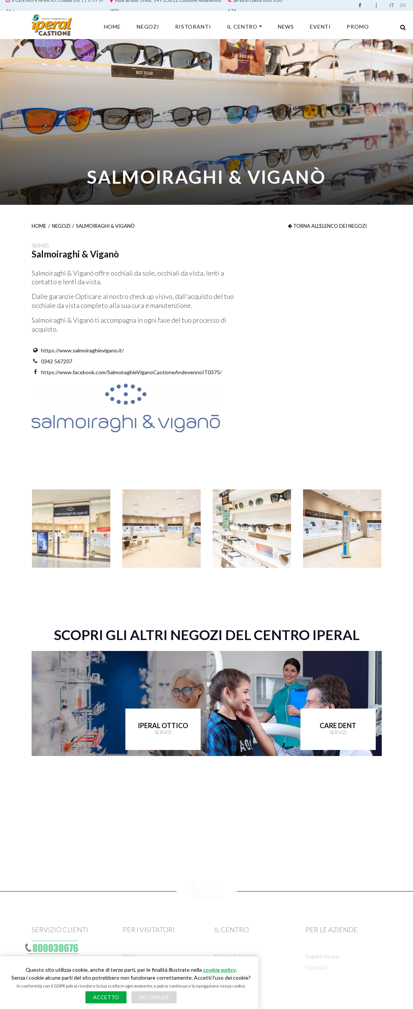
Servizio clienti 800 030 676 (181, 5)
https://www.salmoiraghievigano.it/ (78, 350)
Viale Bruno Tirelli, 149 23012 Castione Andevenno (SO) (82, 5)
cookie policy (219, 969)
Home (112, 26)
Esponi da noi (322, 969)
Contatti (316, 981)
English (403, 5)
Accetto (106, 997)
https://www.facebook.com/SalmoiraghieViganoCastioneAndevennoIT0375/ (127, 372)
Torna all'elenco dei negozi (327, 226)
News (286, 26)
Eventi (320, 26)
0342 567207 (52, 361)
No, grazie (154, 997)
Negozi (148, 26)
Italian (393, 5)
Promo (358, 26)
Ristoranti (193, 26)
